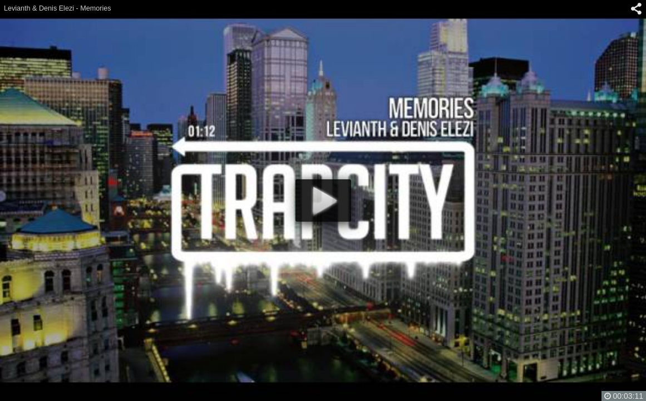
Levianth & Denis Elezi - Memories (57, 8)
